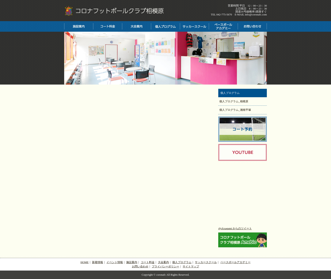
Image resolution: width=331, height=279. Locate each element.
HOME (84, 262)
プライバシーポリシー (165, 266)
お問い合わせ (140, 266)
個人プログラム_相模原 (233, 101)
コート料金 (148, 262)
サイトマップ (191, 266)
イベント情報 (114, 262)
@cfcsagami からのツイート (235, 228)
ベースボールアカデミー (235, 262)
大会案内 (163, 262)
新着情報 (97, 262)
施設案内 (131, 262)
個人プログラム (181, 262)
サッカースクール (206, 262)
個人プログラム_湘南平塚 (235, 109)
